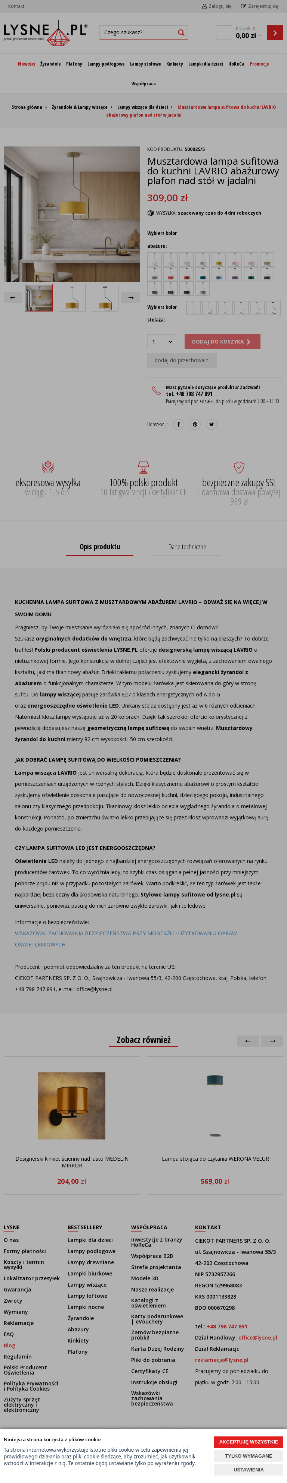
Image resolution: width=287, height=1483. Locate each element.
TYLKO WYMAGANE (248, 1456)
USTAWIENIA (249, 1470)
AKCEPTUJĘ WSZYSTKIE (248, 1442)
